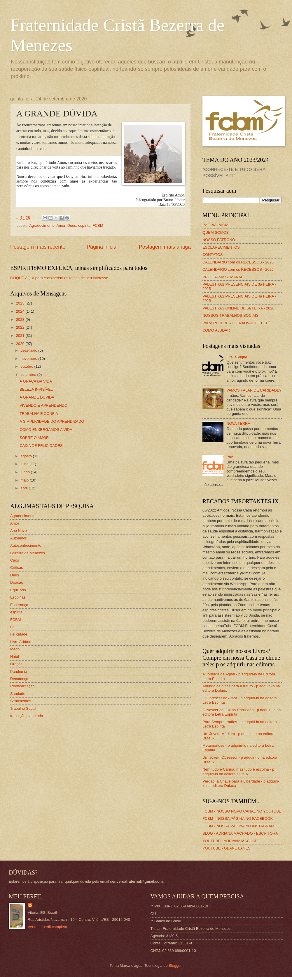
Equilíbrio (18, 590)
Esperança (19, 605)
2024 (20, 311)
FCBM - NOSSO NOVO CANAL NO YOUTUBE (241, 811)
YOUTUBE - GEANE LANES (226, 848)
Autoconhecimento (25, 545)
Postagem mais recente (37, 247)
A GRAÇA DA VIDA (36, 381)
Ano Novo (18, 530)
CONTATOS (212, 254)
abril (24, 488)
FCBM (97, 225)
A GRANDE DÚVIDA (37, 397)
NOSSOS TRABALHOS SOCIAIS (230, 315)
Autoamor (18, 538)
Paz (229, 457)
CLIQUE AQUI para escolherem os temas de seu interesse (59, 278)
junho (25, 472)
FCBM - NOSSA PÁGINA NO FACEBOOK (237, 818)
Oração (16, 664)
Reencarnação (22, 686)
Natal (14, 656)
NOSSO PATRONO (218, 240)
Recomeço (19, 679)
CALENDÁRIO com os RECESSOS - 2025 (238, 262)
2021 (20, 335)
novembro (29, 358)
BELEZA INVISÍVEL (36, 389)
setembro (28, 374)
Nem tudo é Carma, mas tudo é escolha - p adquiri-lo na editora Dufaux (238, 771)
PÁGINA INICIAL (216, 225)
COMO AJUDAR (216, 330)
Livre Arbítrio (20, 642)
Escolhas (17, 597)
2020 (20, 343)
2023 (20, 319)
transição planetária (26, 716)
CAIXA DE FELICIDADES (41, 445)
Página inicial (102, 247)
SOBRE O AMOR (34, 438)
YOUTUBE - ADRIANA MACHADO (231, 841)
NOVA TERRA (238, 423)
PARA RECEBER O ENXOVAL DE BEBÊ (236, 323)
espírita (84, 225)
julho (24, 464)
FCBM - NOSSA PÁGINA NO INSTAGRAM (238, 826)
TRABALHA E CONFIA (39, 413)
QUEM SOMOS (215, 232)
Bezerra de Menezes (27, 553)
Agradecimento (42, 225)
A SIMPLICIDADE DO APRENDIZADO (52, 421)
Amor (60, 225)
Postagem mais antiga (165, 247)
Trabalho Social (23, 708)
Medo (15, 649)
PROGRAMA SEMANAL (222, 277)
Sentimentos (20, 701)
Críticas (16, 567)
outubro (27, 366)
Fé (12, 627)
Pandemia (18, 671)
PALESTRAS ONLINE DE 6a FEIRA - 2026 (238, 308)
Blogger (175, 965)
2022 (20, 327)
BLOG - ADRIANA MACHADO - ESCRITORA (240, 833)
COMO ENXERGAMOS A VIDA (46, 429)
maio (24, 480)
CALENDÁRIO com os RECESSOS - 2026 (238, 269)
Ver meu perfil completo (47, 927)
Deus (71, 225)
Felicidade (18, 634)
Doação (16, 582)
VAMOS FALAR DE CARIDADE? (253, 390)
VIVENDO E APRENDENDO (43, 405)
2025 (20, 303)
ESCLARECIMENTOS (221, 247)
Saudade (17, 693)
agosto (26, 456)
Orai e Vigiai (236, 357)
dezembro (29, 350)
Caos (14, 560)
